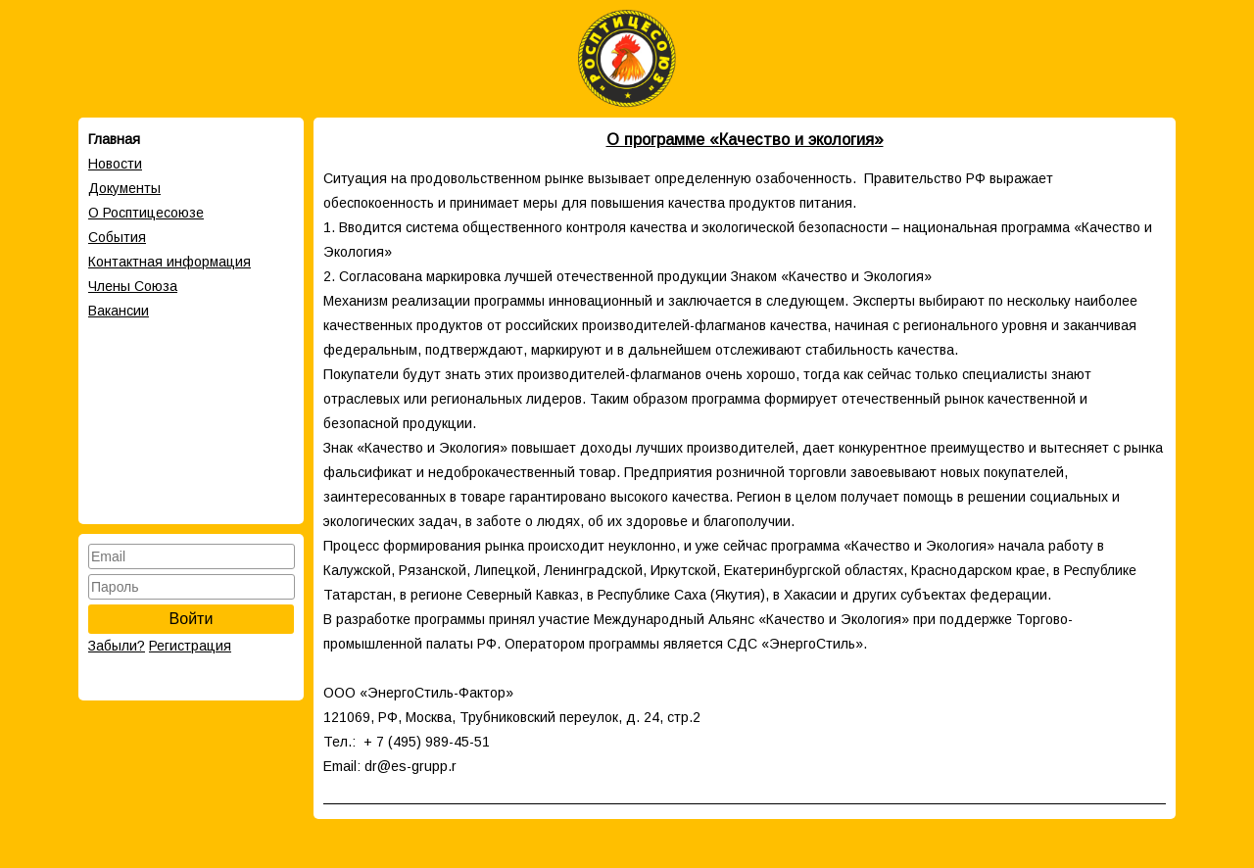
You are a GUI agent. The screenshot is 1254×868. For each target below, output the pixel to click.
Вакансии (118, 310)
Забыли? (116, 645)
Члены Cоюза (132, 286)
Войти (191, 618)
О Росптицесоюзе (146, 212)
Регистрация (190, 645)
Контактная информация (169, 261)
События (117, 237)
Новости (115, 163)
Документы (124, 188)
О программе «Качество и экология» (745, 139)
